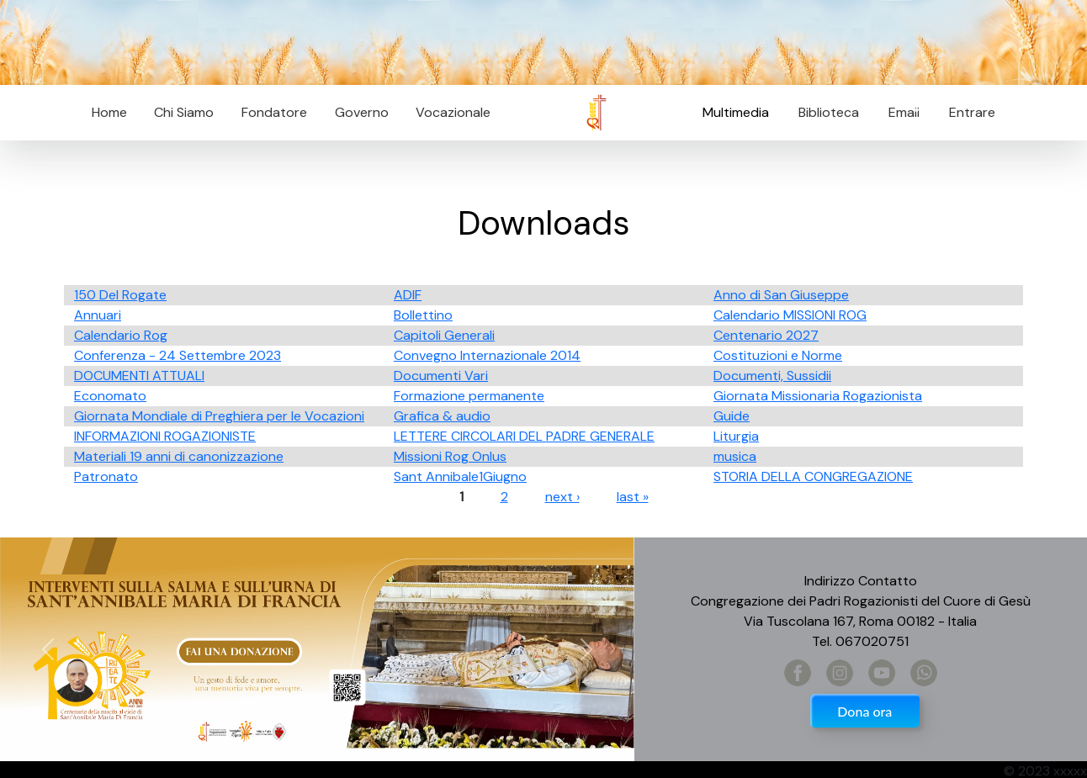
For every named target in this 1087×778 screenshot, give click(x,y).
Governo (362, 112)
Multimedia (736, 112)
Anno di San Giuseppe (781, 295)
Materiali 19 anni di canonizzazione (179, 456)
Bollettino (423, 315)
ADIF (408, 295)
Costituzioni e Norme (777, 355)
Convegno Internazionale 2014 (487, 355)
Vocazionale (453, 112)
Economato (110, 396)
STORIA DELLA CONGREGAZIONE (813, 476)
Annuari (97, 315)
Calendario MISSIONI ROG (790, 315)
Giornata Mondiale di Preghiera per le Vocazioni (219, 416)
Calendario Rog (120, 335)
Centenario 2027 (766, 335)
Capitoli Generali (444, 335)
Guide (731, 416)
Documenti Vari (441, 375)
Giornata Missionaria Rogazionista (817, 396)
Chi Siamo (184, 112)
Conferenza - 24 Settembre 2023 (177, 355)
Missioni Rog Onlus (450, 456)
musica (734, 456)
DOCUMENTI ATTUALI (139, 375)
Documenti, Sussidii (772, 375)
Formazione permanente (469, 396)
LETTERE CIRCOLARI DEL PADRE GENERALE (524, 436)
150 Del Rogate (120, 295)
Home (109, 112)
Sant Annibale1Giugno (460, 476)
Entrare (972, 112)
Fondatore (274, 112)
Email (899, 112)
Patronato (106, 476)
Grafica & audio (442, 416)
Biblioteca (828, 112)
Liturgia (736, 436)
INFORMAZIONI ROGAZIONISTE (165, 436)
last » (633, 496)
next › (562, 496)
